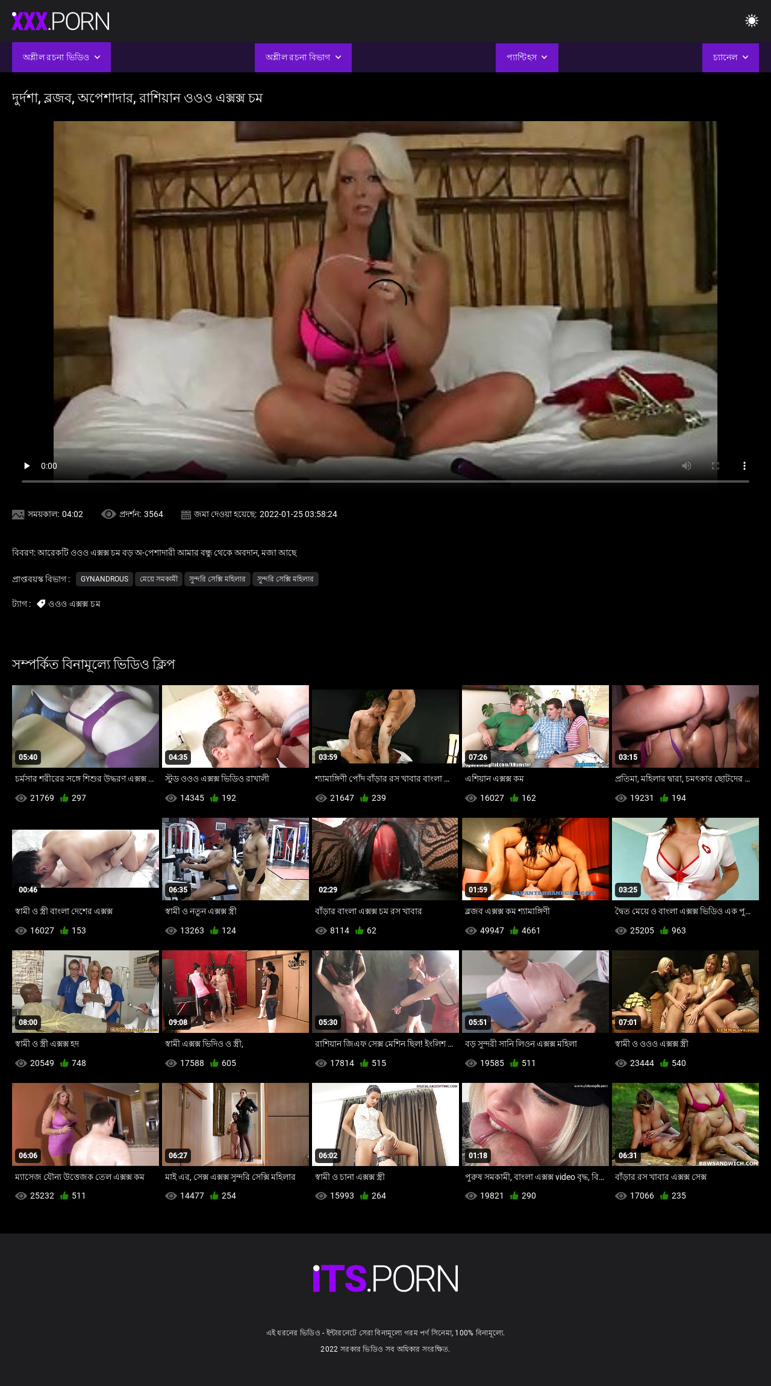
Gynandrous (104, 579)
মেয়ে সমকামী (159, 579)
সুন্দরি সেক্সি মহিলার (217, 579)
